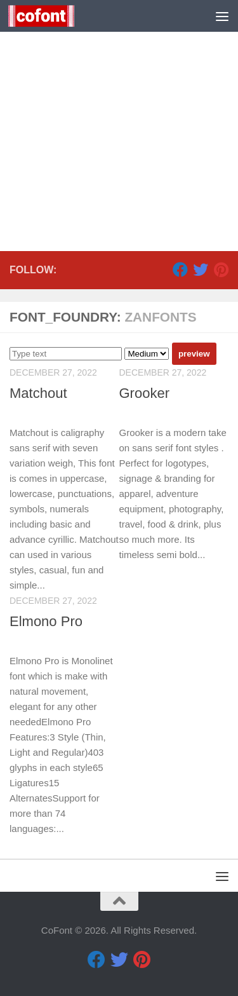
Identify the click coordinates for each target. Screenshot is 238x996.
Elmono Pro (46, 621)
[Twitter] (200, 269)
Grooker (144, 393)
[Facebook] (180, 269)
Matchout (38, 393)
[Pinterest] (220, 269)
